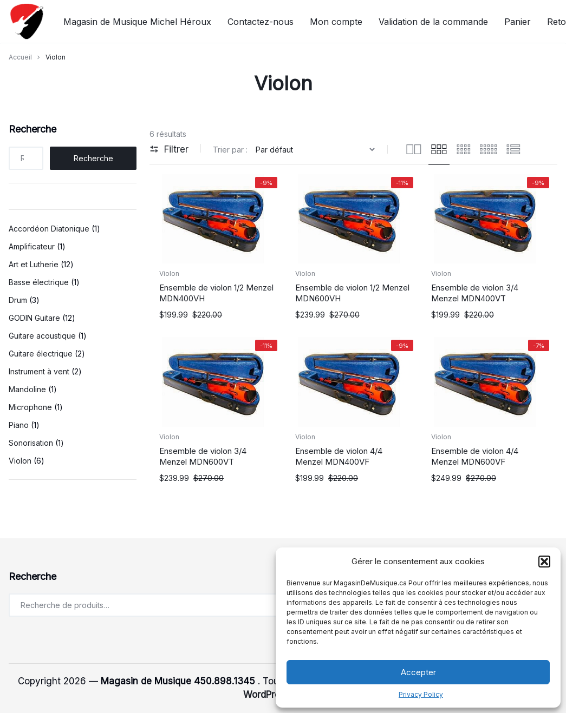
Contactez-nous (260, 21)
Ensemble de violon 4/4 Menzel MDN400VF (338, 456)
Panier (517, 21)
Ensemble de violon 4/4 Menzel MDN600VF (474, 456)
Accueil (20, 57)
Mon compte (336, 21)
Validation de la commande (433, 21)
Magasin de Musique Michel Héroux (137, 21)
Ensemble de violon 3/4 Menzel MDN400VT (474, 292)
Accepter (418, 672)
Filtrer (168, 149)
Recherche (32, 129)
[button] (544, 561)
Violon (169, 273)
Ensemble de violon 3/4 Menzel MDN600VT (202, 456)
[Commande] (317, 149)
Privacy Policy (421, 694)
